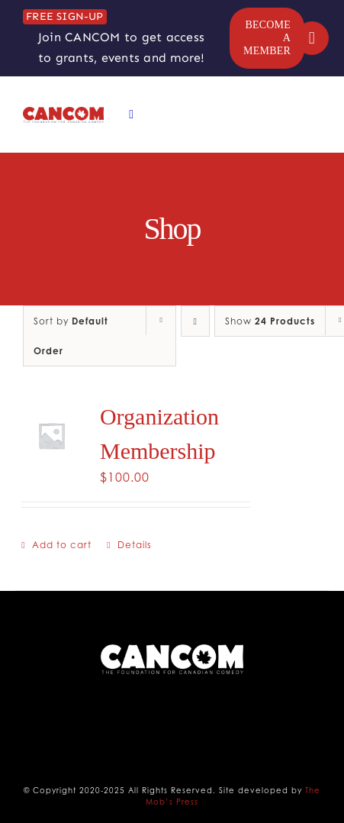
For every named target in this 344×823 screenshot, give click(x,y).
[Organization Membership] (51, 435)
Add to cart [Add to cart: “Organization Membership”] (62, 544)
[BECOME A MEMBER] (267, 38)
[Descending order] (195, 321)
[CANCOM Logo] (63, 113)
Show (270, 321)
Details (134, 544)
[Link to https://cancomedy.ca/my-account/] (312, 38)
